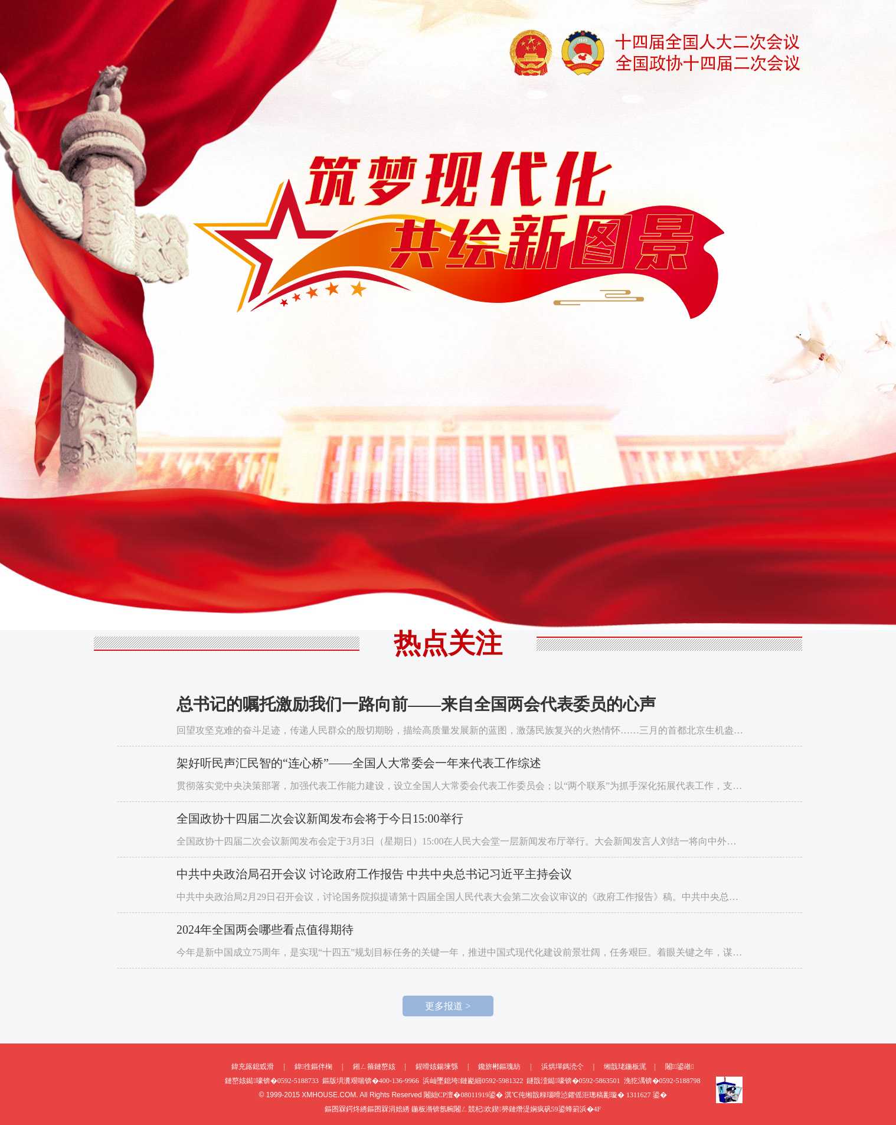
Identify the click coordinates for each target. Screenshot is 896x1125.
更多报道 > (447, 1006)
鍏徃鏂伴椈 (313, 1066)
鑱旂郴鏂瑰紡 (499, 1066)
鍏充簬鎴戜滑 (252, 1066)
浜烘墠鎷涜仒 (562, 1066)
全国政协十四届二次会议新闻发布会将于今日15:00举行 (319, 818)
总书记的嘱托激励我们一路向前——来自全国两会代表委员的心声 (416, 704)
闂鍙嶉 (679, 1066)
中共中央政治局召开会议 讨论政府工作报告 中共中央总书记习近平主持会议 (374, 874)
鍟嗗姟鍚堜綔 (437, 1066)
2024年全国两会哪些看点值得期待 (265, 929)
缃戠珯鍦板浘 (625, 1066)
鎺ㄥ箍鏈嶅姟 (374, 1066)
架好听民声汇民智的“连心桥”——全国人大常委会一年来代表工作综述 (358, 762)
